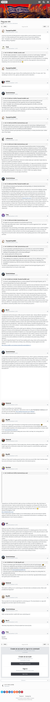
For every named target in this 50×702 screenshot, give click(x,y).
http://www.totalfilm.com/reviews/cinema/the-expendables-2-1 (16, 345)
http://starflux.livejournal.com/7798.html (25, 411)
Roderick (8, 403)
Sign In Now (25, 674)
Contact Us (28, 696)
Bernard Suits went (26, 198)
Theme (21, 696)
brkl (7, 523)
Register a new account (25, 663)
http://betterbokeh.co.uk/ (7, 511)
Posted (12, 32)
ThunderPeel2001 (11, 30)
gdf (3, 23)
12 (47, 680)
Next (45, 26)
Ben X (7, 310)
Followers (23, 680)
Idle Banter (15, 23)
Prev (5, 26)
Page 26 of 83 (25, 26)
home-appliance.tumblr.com (11, 429)
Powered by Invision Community (25, 699)
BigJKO (8, 419)
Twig (7, 214)
